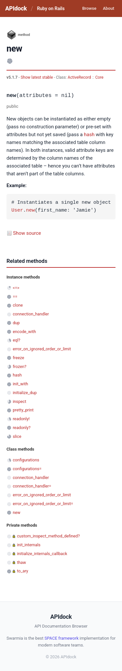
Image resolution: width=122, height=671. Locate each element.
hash (89, 134)
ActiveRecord (79, 77)
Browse (89, 8)
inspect (19, 401)
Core (99, 77)
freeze (18, 357)
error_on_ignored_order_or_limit (42, 348)
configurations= (27, 468)
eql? (16, 340)
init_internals (28, 544)
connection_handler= (32, 486)
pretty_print (23, 409)
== (15, 296)
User (17, 210)
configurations (26, 459)
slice (17, 436)
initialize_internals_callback (42, 553)
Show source (27, 233)
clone (18, 305)
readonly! (21, 418)
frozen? (19, 366)
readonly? (22, 427)
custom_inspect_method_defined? (48, 536)
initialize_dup (25, 392)
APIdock (16, 8)
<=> (16, 287)
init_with (20, 383)
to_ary (22, 570)
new (30, 210)
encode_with (24, 331)
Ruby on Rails (51, 8)
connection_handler (31, 314)
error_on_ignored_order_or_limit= (43, 503)
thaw (21, 562)
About (108, 8)
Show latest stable (37, 77)
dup (16, 322)
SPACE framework (62, 638)
